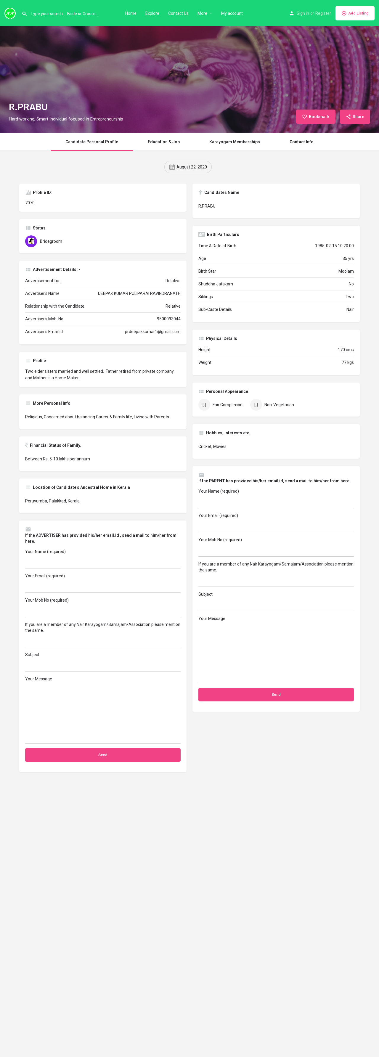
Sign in (303, 13)
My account (232, 13)
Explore (152, 13)
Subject (103, 662)
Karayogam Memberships (234, 141)
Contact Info (302, 141)
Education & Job (164, 141)
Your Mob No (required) (103, 607)
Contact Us (178, 13)
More (202, 13)
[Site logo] (10, 12)
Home (130, 13)
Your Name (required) (103, 558)
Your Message (103, 710)
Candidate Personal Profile (91, 141)
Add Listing (355, 13)
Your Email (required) (103, 583)
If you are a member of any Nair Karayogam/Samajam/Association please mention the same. (103, 634)
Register (323, 13)
